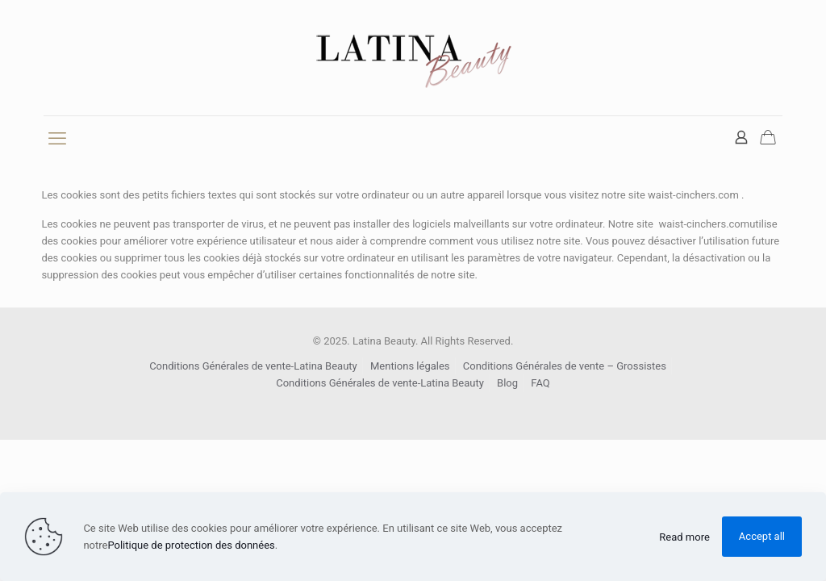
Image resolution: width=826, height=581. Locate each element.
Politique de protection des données (190, 545)
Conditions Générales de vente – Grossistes (564, 366)
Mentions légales (410, 366)
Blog (507, 383)
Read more (684, 537)
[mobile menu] (57, 139)
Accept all (762, 536)
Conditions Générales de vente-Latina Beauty (253, 366)
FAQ (540, 383)
